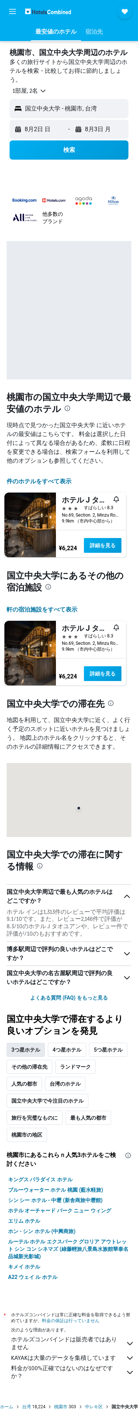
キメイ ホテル (24, 1267)
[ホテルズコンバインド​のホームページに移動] (48, 11)
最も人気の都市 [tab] (88, 1118)
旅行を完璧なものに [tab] (34, 1118)
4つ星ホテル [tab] (67, 1050)
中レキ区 (94, 1406)
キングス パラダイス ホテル (40, 1179)
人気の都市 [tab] (24, 1084)
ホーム (6, 1406)
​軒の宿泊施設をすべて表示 (42, 609)
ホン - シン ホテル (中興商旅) (41, 1231)
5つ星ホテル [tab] (108, 1050)
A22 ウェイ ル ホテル (32, 1277)
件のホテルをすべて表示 (39, 481)
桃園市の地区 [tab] (26, 1135)
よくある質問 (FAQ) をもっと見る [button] (68, 998)
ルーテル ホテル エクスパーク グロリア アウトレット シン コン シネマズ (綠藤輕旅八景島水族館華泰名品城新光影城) (68, 1249)
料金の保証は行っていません (70, 1320)
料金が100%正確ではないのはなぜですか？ (72, 1372)
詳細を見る (103, 545)
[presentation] (67, 408)
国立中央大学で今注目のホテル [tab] (47, 1101)
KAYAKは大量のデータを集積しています (72, 1358)
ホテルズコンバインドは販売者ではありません (72, 1343)
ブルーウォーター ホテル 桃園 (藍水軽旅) (55, 1190)
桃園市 (60, 1406)
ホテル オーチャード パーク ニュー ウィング (59, 1211)
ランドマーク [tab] (75, 1067)
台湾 (26, 1406)
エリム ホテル (24, 1221)
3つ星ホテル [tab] (25, 1050)
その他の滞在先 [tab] (29, 1067)
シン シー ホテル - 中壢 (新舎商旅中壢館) (55, 1200)
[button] (12, 11)
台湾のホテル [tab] (65, 1084)
